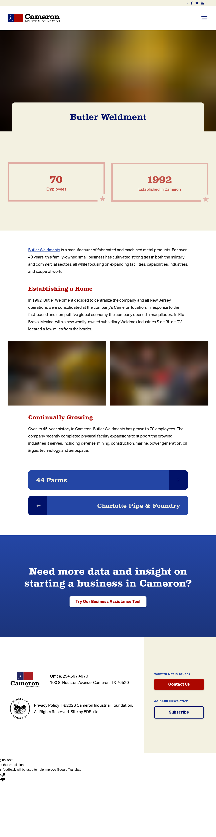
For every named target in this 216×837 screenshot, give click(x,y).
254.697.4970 (75, 676)
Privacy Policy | (48, 706)
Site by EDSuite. (85, 712)
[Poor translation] (2, 777)
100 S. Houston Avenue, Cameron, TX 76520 (89, 683)
